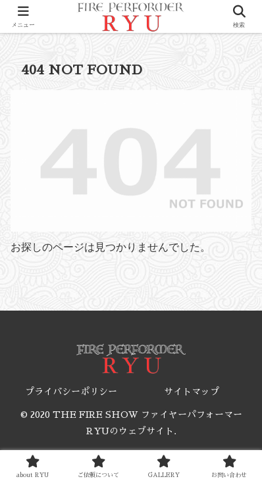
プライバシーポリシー (71, 391)
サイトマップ (191, 391)
